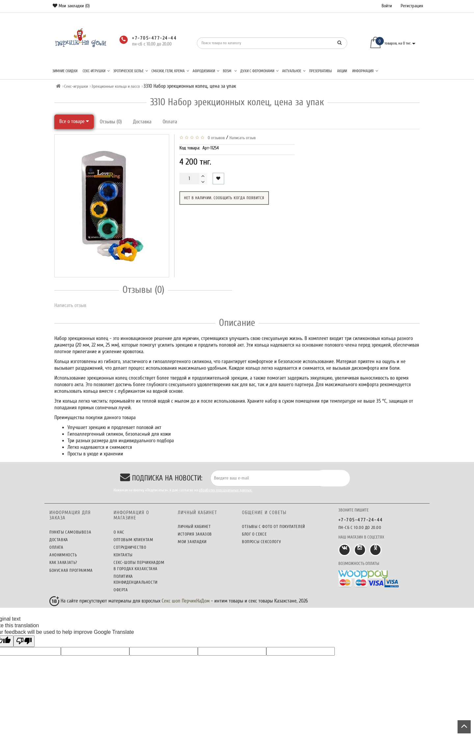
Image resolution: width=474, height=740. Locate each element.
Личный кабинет (194, 526)
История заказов (195, 534)
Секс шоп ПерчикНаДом (186, 601)
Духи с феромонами (259, 71)
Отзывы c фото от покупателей (273, 526)
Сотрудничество (130, 547)
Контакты (123, 554)
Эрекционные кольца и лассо (116, 86)
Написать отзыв (242, 137)
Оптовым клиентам (133, 539)
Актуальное (294, 71)
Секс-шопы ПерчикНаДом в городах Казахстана (139, 565)
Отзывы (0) (111, 122)
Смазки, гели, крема (170, 71)
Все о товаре (74, 121)
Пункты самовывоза (70, 532)
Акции (342, 71)
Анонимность (63, 554)
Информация (365, 71)
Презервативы (320, 71)
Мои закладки (192, 541)
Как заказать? (63, 562)
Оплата (170, 122)
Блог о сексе (254, 534)
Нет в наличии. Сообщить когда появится (224, 198)
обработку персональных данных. (225, 490)
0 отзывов (215, 137)
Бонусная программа (71, 570)
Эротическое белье (130, 71)
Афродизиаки (206, 71)
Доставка (142, 122)
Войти (387, 6)
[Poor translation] (24, 641)
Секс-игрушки (96, 71)
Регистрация (412, 6)
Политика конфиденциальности (136, 579)
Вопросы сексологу (261, 541)
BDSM (230, 71)
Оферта (121, 589)
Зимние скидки (64, 71)
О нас (119, 532)
